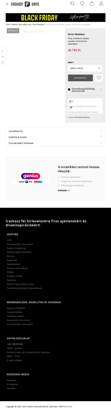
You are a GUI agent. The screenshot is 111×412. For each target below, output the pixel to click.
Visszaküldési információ (20, 244)
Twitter (2, 62)
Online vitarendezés (17, 268)
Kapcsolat (12, 260)
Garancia (11, 280)
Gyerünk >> (64, 190)
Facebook (11, 380)
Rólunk (10, 256)
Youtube (11, 388)
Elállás (10, 272)
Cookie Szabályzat (16, 248)
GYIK (9, 240)
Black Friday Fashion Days (20, 284)
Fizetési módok (14, 276)
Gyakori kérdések (16, 308)
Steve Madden (76, 34)
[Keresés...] (72, 3)
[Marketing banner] (55, 16)
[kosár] (92, 3)
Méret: (71, 62)
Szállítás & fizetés (18, 137)
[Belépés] (101, 3)
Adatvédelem (13, 264)
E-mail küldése (14, 360)
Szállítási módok (15, 316)
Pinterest (2, 57)
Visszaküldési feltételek (21, 143)
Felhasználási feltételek (19, 252)
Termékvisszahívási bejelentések (24, 288)
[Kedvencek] (82, 3)
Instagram (12, 384)
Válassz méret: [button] (85, 68)
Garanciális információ (18, 320)
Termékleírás (16, 131)
